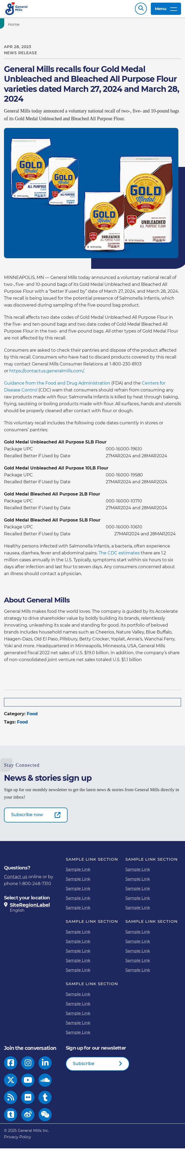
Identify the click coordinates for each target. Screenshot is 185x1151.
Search (141, 10)
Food (32, 716)
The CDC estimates (119, 555)
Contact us (15, 879)
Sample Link (78, 871)
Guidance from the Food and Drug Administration (57, 385)
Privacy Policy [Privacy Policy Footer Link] (17, 1139)
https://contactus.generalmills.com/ (46, 373)
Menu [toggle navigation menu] (166, 9)
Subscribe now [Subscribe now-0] (27, 817)
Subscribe (83, 1066)
